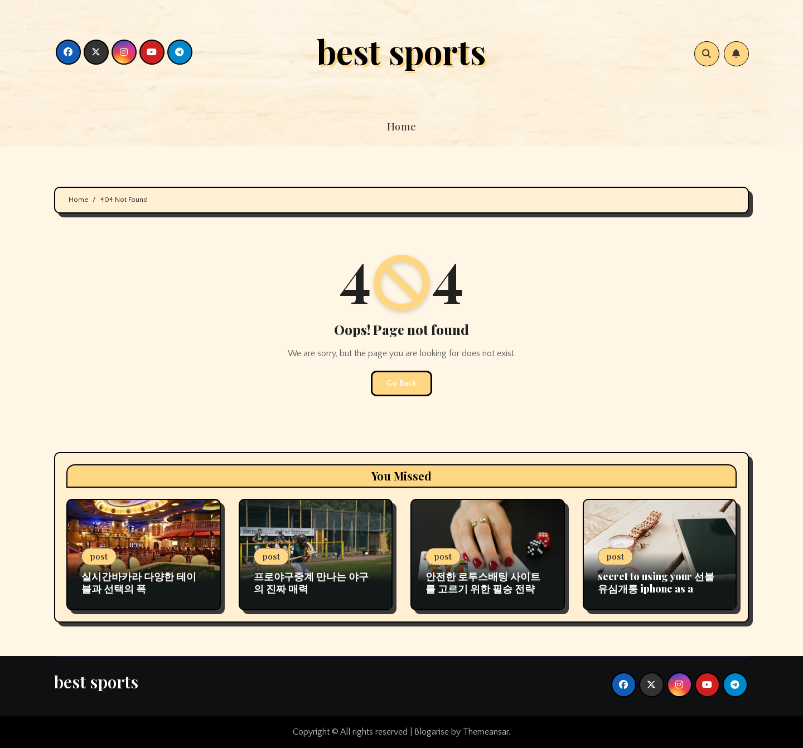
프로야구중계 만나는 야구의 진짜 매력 (311, 582)
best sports (401, 50)
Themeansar (486, 732)
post (99, 556)
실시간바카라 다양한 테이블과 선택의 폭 (138, 582)
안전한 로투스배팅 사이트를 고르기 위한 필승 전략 (482, 582)
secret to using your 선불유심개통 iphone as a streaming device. (656, 588)
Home (402, 126)
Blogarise (431, 732)
